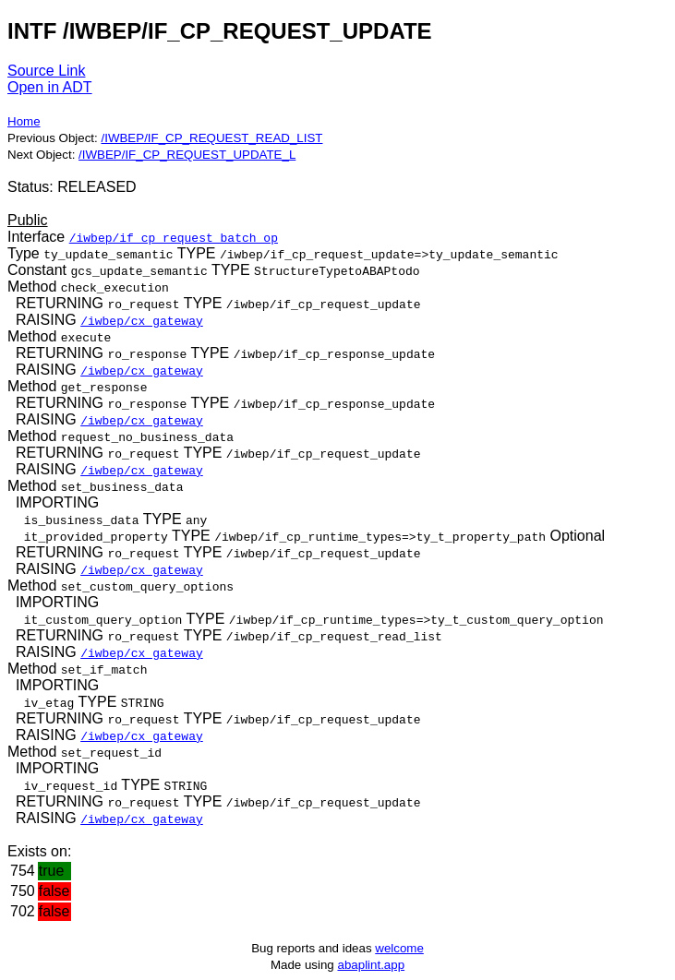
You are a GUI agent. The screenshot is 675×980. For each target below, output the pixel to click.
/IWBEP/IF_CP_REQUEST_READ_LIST (211, 138)
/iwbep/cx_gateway (141, 320)
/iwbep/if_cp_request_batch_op (173, 237)
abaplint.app (370, 965)
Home (24, 121)
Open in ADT (49, 87)
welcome (399, 948)
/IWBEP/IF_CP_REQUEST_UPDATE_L (186, 154)
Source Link (46, 70)
